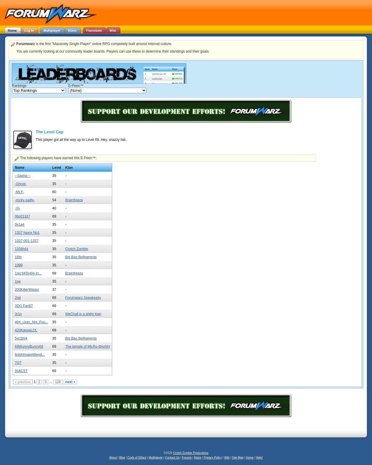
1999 (19, 265)
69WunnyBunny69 (29, 346)
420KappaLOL (26, 330)
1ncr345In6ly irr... (28, 273)
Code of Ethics (136, 457)
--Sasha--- (23, 176)
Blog (122, 457)
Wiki (227, 457)
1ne (18, 281)
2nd (18, 298)
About (113, 457)
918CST (21, 371)
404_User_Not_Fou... (31, 322)
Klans (197, 457)
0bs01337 (22, 216)
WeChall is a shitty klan (83, 314)
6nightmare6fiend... (30, 355)
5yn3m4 (21, 338)
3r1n (18, 314)
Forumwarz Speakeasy (83, 298)
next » (70, 382)
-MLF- (19, 192)
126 (58, 382)
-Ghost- (20, 184)
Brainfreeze (74, 200)
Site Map (237, 457)
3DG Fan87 (24, 306)
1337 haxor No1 (27, 233)
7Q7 (18, 363)
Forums (187, 457)
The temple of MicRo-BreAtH (87, 346)
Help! (259, 457)
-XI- (17, 208)
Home (250, 457)
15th (18, 257)
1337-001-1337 (26, 241)
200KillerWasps (27, 290)
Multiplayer (156, 457)
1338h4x (21, 249)
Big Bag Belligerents (80, 257)
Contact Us (172, 457)
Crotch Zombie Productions (190, 453)
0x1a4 (19, 224)
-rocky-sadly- (25, 200)
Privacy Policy (213, 457)
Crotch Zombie (76, 249)
